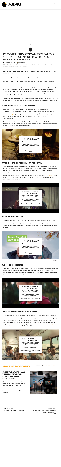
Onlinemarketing (30, 64)
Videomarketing (49, 64)
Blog (11, 62)
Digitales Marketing (20, 64)
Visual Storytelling (23, 66)
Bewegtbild (13, 64)
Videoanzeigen (41, 64)
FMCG (14, 62)
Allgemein (7, 62)
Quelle (11, 114)
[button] (24, 399)
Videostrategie (14, 66)
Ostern (36, 64)
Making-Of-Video (53, 324)
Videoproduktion (7, 66)
